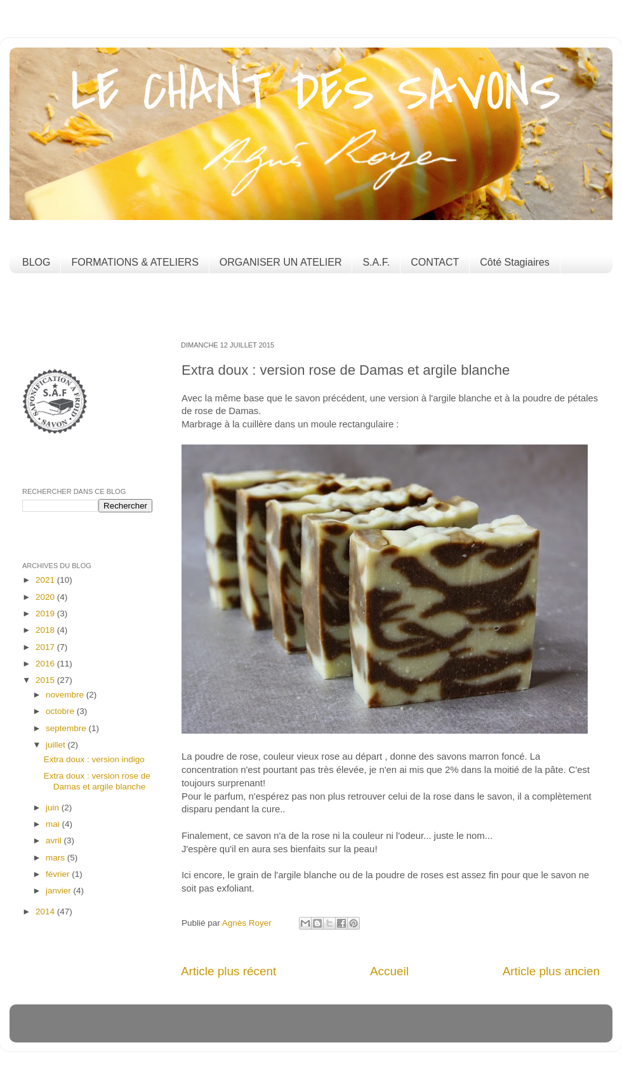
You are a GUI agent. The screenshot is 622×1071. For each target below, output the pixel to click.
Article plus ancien (551, 971)
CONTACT (435, 262)
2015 (46, 680)
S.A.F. (376, 262)
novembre (66, 694)
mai (54, 824)
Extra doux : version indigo (94, 759)
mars (56, 857)
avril (55, 840)
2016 (46, 663)
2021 (46, 580)
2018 (46, 630)
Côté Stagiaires (514, 262)
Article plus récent (228, 971)
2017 (46, 647)
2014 (46, 911)
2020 (46, 597)
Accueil (389, 971)
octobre (61, 711)
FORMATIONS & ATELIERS (134, 262)
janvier (60, 890)
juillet (57, 745)
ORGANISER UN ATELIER (281, 262)
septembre (67, 728)
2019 (46, 613)
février (59, 874)
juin (54, 807)
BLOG (36, 262)
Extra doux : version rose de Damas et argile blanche (97, 781)
